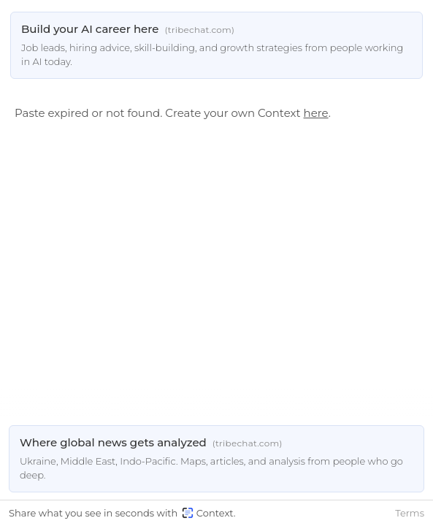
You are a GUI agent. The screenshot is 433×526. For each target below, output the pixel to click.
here (316, 113)
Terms (409, 513)
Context (208, 513)
